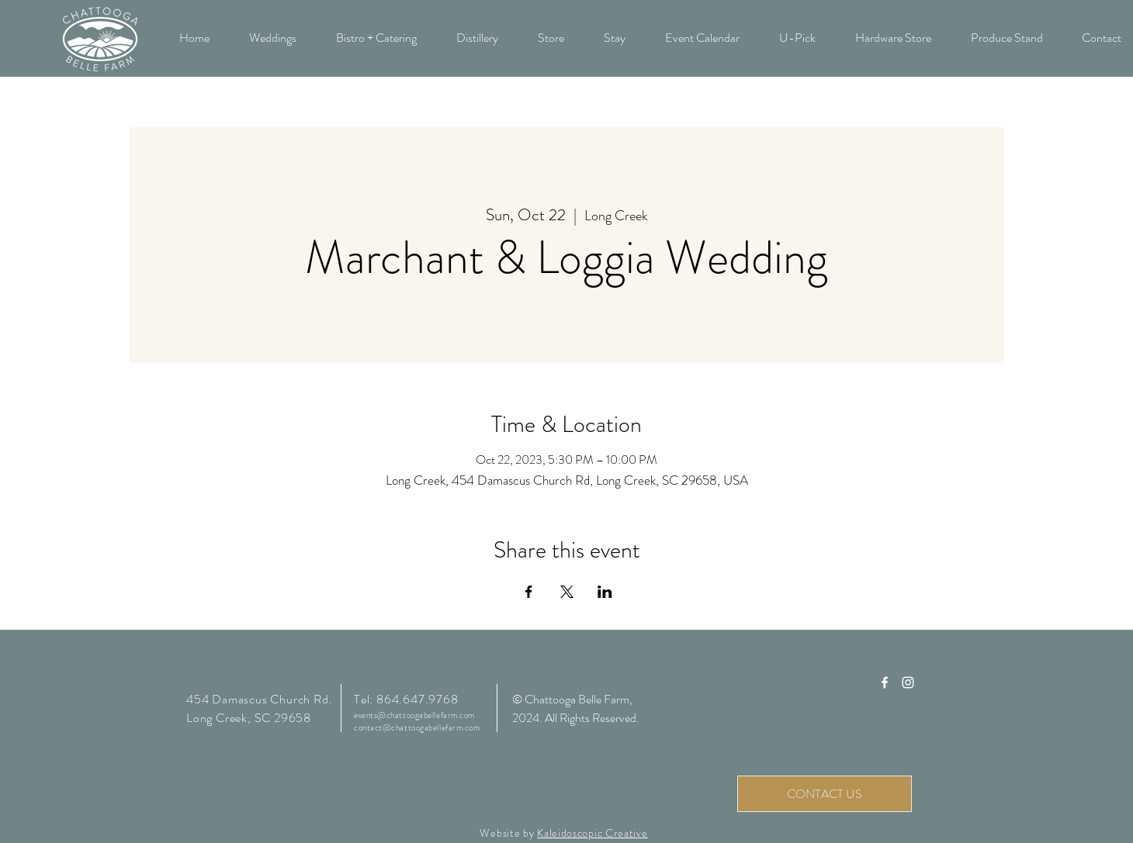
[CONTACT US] (824, 794)
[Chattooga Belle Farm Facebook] (884, 682)
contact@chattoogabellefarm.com (417, 727)
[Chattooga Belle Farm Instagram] (908, 682)
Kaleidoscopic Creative (592, 833)
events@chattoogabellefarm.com (414, 715)
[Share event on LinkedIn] (605, 592)
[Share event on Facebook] (528, 592)
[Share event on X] (567, 592)
